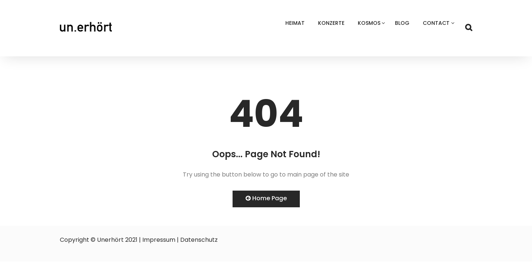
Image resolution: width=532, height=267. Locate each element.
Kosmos (369, 23)
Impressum (158, 239)
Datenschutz (199, 239)
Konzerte (331, 23)
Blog (402, 23)
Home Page (266, 198)
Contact (436, 23)
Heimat (295, 23)
